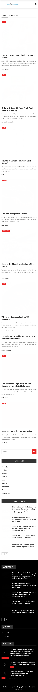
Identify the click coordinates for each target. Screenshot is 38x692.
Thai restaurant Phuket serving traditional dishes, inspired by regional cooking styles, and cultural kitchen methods (24, 510)
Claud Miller (5, 443)
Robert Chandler (6, 350)
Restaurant (6, 231)
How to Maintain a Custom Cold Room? (16, 162)
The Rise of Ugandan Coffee (14, 213)
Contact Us (6, 633)
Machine (5, 490)
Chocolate (5, 467)
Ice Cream (5, 487)
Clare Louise (5, 69)
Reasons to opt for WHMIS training (18, 431)
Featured (5, 477)
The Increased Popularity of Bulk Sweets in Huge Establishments (16, 384)
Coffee (4, 180)
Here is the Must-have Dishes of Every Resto (19, 265)
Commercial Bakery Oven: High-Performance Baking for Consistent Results (24, 528)
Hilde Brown (5, 175)
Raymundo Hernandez (8, 122)
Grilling (4, 483)
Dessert (5, 473)
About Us (5, 637)
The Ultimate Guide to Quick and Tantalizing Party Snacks (23, 546)
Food (4, 22)
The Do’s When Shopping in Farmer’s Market (18, 56)
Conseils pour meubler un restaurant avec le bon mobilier (18, 337)
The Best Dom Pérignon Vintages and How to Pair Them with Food (24, 519)
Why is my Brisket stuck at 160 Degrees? (15, 318)
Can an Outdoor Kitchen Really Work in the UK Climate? (23, 536)
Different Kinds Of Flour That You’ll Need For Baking (17, 109)
